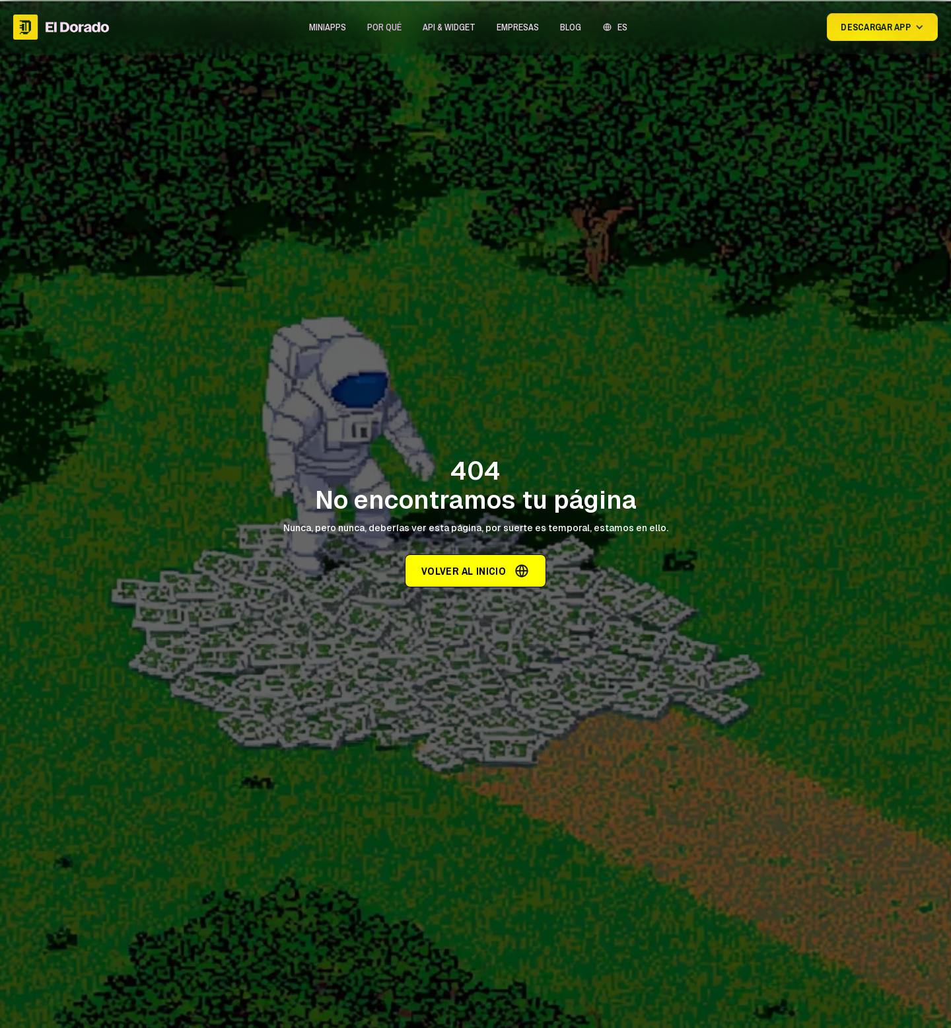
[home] (61, 27)
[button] (327, 27)
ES (622, 27)
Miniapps (327, 27)
